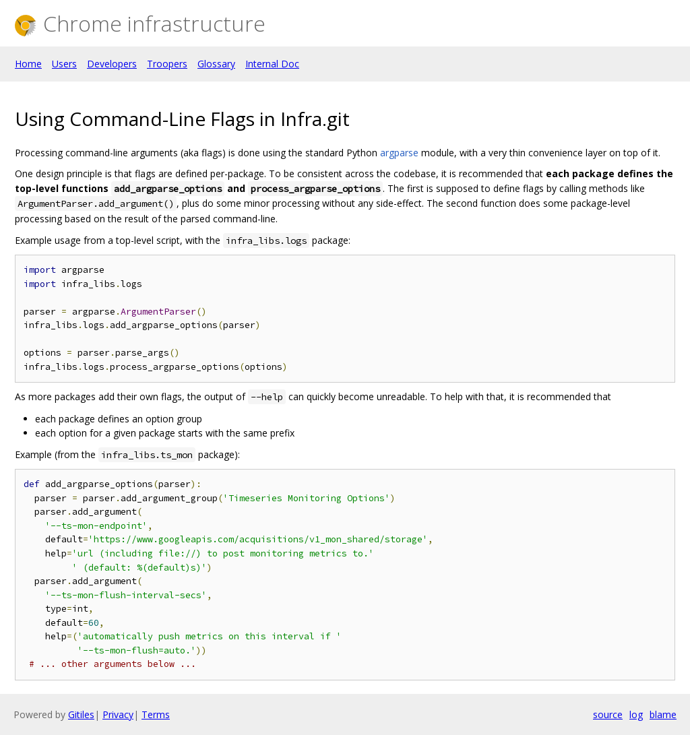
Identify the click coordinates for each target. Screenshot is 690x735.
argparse (399, 152)
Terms (156, 714)
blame (663, 714)
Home (28, 63)
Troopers (167, 63)
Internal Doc (272, 63)
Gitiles (81, 714)
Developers (112, 63)
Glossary (216, 63)
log (636, 714)
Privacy (117, 714)
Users (64, 63)
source (608, 714)
